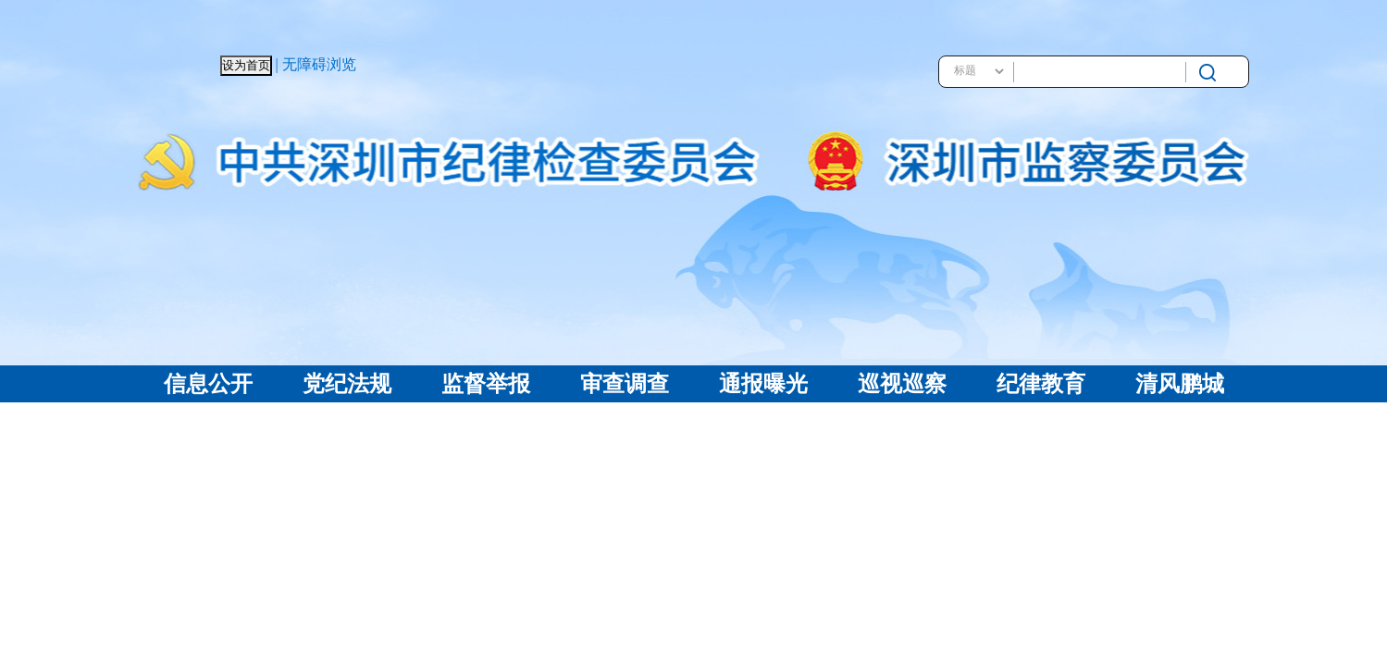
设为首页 (246, 65)
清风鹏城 (1179, 384)
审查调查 (624, 384)
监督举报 (485, 384)
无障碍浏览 (319, 64)
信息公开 (208, 384)
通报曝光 (763, 384)
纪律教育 (1041, 384)
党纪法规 (347, 384)
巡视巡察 (902, 384)
